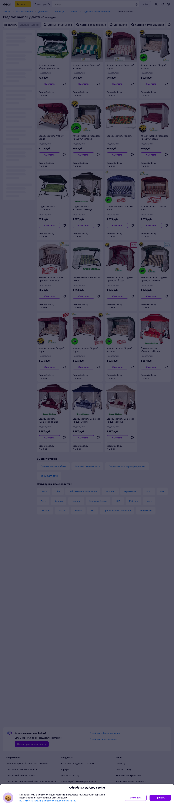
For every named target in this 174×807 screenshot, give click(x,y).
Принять (160, 797)
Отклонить (136, 797)
